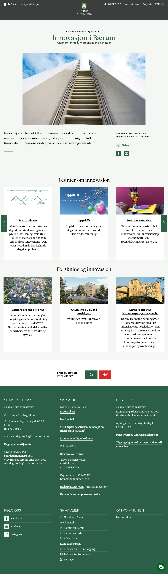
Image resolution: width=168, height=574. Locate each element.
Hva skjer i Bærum (74, 517)
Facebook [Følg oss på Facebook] (16, 518)
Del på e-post (127, 153)
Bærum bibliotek (74, 528)
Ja (91, 374)
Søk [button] (157, 4)
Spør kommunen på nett (18, 456)
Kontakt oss (131, 4)
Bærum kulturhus (74, 533)
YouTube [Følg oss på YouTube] (16, 526)
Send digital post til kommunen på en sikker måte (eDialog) (82, 429)
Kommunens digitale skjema (76, 438)
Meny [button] (12, 4)
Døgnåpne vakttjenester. (18, 444)
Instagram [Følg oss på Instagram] (17, 534)
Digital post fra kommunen (76, 554)
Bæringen (69, 559)
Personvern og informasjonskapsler (137, 435)
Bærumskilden (124, 517)
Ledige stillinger (30, 4)
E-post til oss (67, 411)
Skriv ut (126, 145)
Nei (105, 374)
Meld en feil (67, 419)
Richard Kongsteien (72, 486)
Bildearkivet (71, 538)
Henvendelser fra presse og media (80, 494)
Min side (114, 4)
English (147, 4)
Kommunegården (70, 544)
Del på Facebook (119, 153)
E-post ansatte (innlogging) (80, 549)
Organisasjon (93, 31)
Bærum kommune (75, 31)
